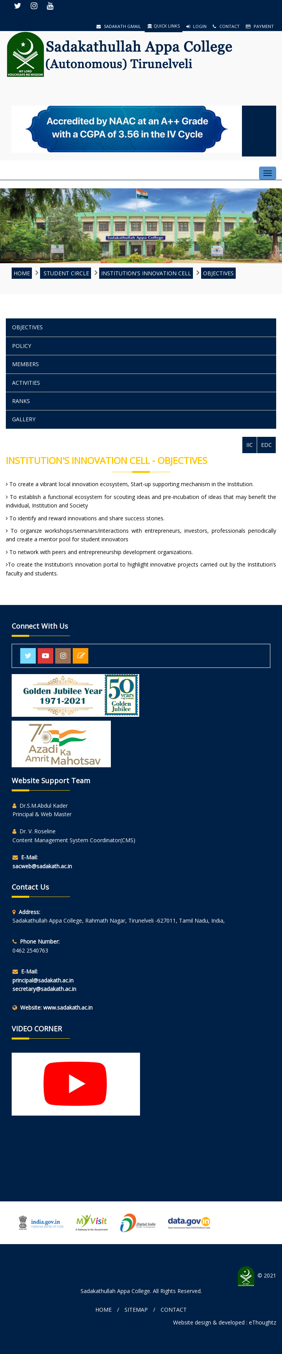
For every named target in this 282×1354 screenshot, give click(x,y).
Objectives (218, 273)
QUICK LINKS (163, 26)
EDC (266, 444)
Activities (26, 382)
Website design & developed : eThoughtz (224, 1322)
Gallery (23, 419)
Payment (260, 26)
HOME (22, 273)
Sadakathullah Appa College (115, 1291)
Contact (226, 26)
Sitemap (136, 1309)
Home (103, 1309)
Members (25, 364)
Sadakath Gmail (118, 26)
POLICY (21, 345)
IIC (249, 444)
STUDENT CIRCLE (65, 273)
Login (196, 26)
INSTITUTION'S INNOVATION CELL (146, 273)
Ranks (21, 401)
